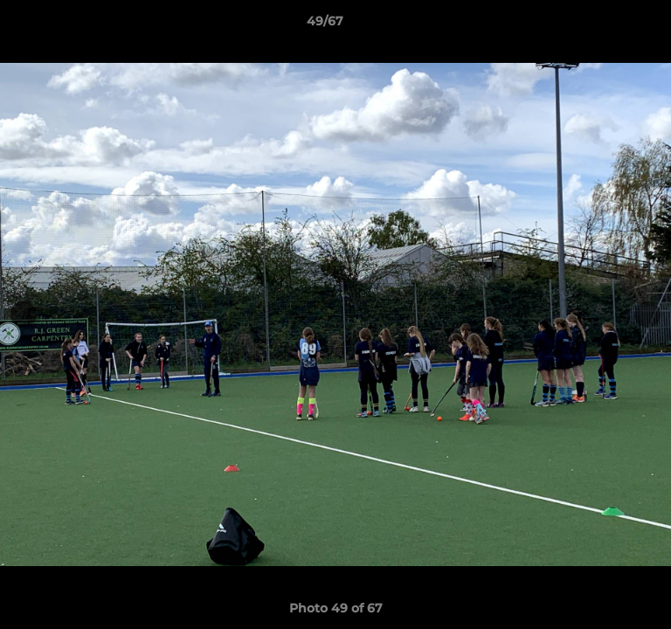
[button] (608, 25)
